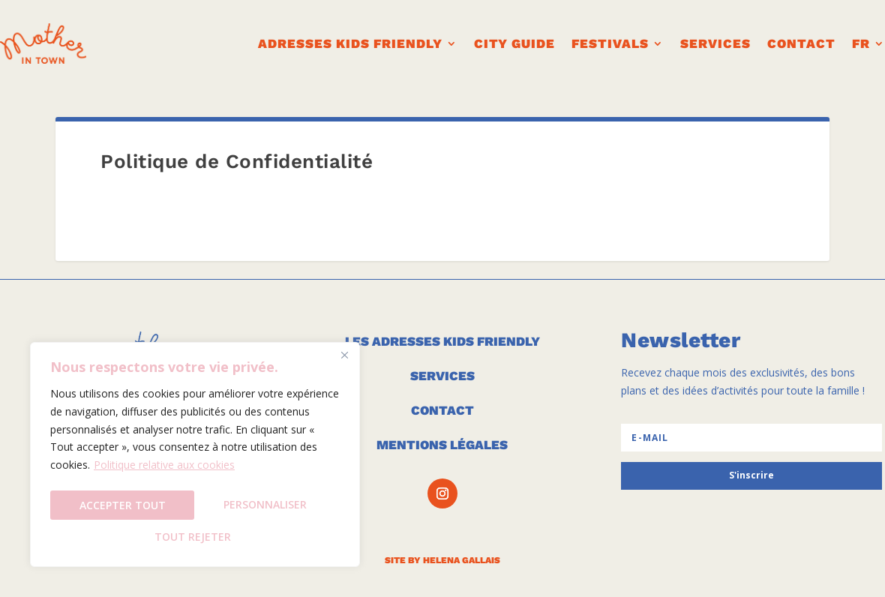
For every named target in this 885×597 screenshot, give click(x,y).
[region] (195, 458)
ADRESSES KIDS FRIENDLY (350, 43)
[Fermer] (344, 361)
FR (861, 43)
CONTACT (801, 43)
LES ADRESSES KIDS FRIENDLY (442, 341)
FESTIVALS (610, 43)
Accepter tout (195, 537)
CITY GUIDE (514, 43)
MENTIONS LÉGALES (442, 444)
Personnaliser (121, 507)
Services (715, 43)
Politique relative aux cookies (164, 471)
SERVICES (442, 375)
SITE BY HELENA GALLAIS (442, 560)
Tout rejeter (266, 507)
